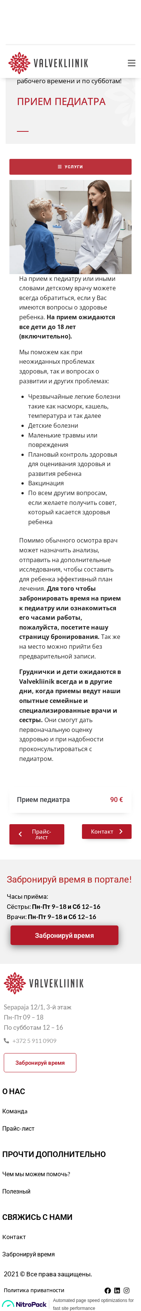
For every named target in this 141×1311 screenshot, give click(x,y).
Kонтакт (14, 1236)
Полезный (16, 1191)
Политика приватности (34, 1290)
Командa (14, 1110)
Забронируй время (28, 1254)
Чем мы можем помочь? (36, 1173)
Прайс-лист (18, 1128)
